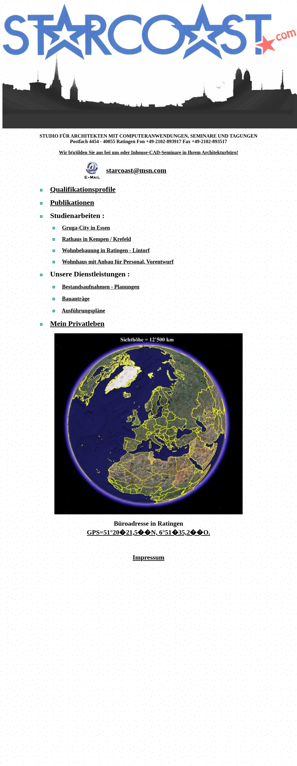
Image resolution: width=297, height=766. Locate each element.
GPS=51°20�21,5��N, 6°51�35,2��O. (148, 532)
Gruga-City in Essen (86, 228)
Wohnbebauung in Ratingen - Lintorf (106, 250)
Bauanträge (76, 299)
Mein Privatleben (77, 323)
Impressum (148, 557)
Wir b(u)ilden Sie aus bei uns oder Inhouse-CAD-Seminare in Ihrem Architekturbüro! (148, 152)
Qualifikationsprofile (83, 189)
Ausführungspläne (83, 311)
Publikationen (72, 202)
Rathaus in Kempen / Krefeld (96, 239)
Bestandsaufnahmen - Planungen (100, 287)
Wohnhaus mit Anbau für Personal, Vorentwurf (118, 262)
